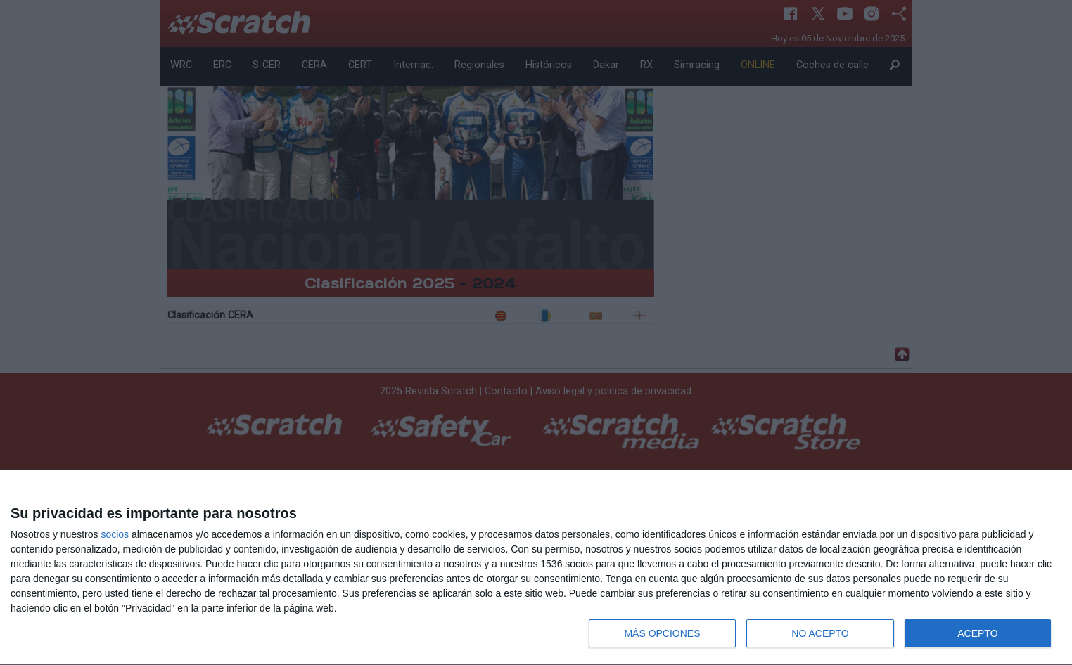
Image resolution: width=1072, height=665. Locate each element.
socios (115, 534)
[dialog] (536, 567)
